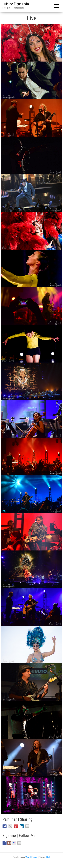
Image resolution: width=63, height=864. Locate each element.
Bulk (48, 857)
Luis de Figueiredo (16, 4)
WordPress (31, 857)
